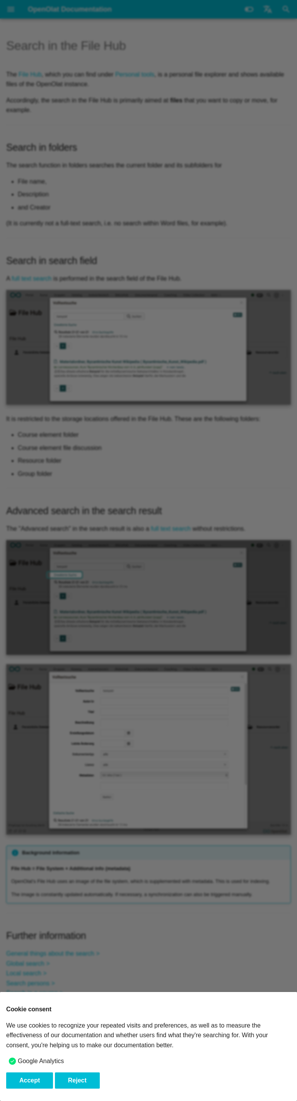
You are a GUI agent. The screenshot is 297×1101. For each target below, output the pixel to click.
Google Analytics (41, 1061)
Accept (29, 1080)
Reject (77, 1080)
